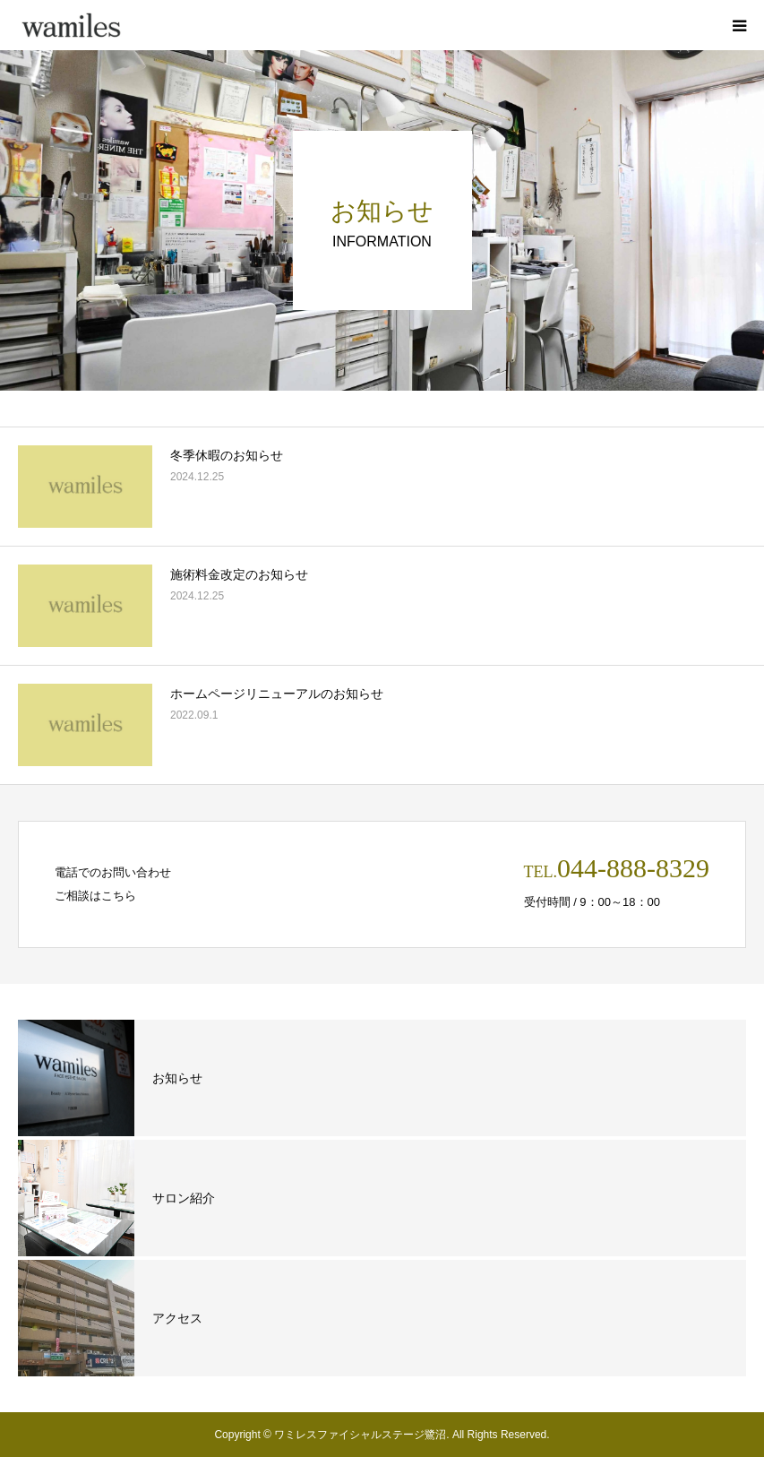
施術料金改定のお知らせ (239, 574)
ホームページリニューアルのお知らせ (276, 693)
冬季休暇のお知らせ (226, 455)
